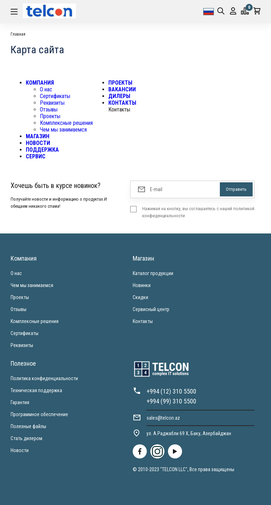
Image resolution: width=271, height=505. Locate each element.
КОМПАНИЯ (40, 82)
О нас (46, 89)
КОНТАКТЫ (122, 102)
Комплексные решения (66, 123)
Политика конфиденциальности (44, 378)
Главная (18, 34)
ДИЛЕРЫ (119, 96)
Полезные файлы (28, 426)
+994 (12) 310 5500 (171, 391)
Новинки (142, 285)
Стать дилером (26, 438)
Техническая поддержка (36, 390)
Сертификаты (55, 96)
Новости (20, 450)
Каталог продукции (153, 273)
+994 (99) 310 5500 (171, 401)
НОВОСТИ (38, 143)
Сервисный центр (151, 309)
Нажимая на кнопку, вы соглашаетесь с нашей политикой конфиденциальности (198, 212)
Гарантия (20, 402)
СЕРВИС (36, 156)
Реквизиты (52, 102)
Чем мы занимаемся (63, 129)
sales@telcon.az (163, 418)
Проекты (50, 116)
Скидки (140, 297)
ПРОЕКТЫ (120, 82)
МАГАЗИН (37, 136)
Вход (233, 11)
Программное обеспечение (39, 414)
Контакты (143, 321)
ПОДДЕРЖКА (42, 149)
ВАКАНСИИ (122, 89)
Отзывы (49, 109)
